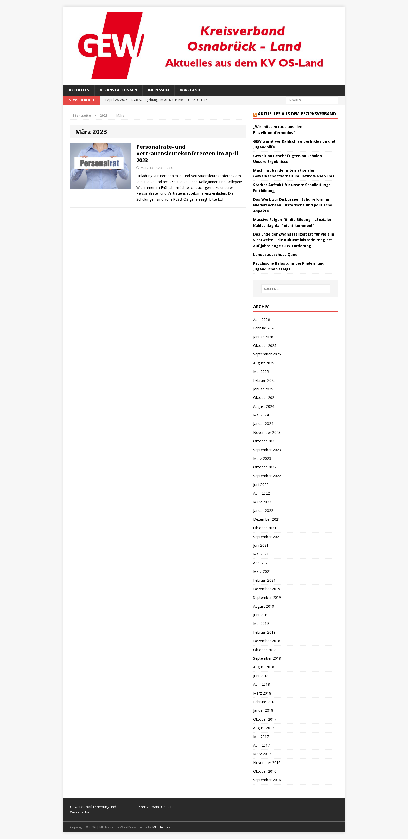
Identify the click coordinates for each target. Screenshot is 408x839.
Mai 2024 (261, 414)
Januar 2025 (263, 388)
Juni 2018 (261, 675)
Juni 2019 (261, 614)
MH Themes (161, 827)
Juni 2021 (261, 545)
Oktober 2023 (264, 440)
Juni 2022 (261, 484)
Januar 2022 (263, 510)
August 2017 (263, 727)
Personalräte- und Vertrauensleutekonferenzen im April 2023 (187, 153)
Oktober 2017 (264, 719)
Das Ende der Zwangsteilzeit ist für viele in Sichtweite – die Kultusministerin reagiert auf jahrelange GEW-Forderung (293, 240)
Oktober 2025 (264, 345)
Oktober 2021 (264, 527)
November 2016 (266, 762)
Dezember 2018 (266, 640)
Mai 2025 (261, 371)
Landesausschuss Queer (276, 254)
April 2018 (261, 684)
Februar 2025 (264, 380)
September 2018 (267, 658)
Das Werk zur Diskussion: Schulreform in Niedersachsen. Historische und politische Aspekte (292, 205)
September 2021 (267, 536)
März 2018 (262, 693)
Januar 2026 (263, 336)
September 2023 (267, 449)
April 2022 (261, 493)
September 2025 (267, 354)
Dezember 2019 (266, 588)
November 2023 (266, 432)
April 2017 (261, 745)
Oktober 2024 (264, 397)
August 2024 (263, 406)
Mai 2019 (261, 623)
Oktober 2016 (264, 771)
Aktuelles (79, 89)
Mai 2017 (261, 736)
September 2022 (267, 475)
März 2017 (262, 753)
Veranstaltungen (118, 89)
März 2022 (262, 501)
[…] (220, 199)
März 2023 (262, 458)
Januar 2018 (263, 710)
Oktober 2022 (264, 467)
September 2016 (267, 779)
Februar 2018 (264, 701)
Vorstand (190, 89)
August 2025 (263, 362)
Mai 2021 (261, 553)
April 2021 (261, 562)
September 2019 (267, 597)
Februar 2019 (264, 632)
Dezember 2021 (266, 519)
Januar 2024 (263, 423)
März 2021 (262, 571)
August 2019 (263, 606)
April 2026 (261, 319)
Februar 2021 (264, 580)
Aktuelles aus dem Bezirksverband (297, 114)
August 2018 (263, 666)
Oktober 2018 (264, 649)
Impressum (158, 89)
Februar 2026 (264, 328)
